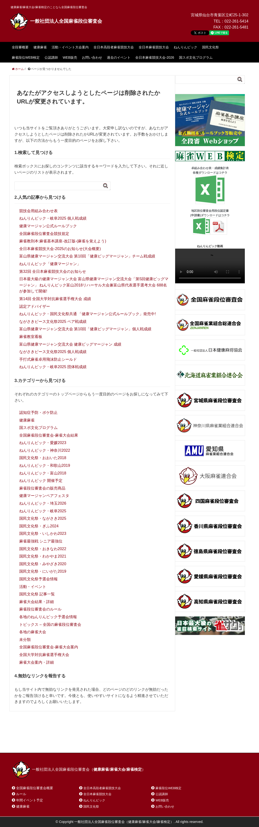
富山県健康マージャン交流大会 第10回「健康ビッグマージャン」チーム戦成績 (87, 256)
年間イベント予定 (29, 800)
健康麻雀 (40, 47)
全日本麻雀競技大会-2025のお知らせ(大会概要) (60, 249)
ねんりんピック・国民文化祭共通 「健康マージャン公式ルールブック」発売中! (87, 314)
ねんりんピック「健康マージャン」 (50, 264)
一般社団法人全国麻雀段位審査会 (55, 21)
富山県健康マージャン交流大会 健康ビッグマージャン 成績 (70, 344)
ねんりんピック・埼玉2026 (42, 503)
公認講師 (51, 57)
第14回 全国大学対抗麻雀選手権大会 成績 (55, 299)
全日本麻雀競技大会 (154, 47)
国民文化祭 (210, 47)
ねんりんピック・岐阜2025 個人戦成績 (52, 218)
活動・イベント (32, 587)
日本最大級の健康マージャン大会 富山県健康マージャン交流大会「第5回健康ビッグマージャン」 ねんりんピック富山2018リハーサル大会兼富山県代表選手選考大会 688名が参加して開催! (93, 285)
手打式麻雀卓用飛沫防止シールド (48, 359)
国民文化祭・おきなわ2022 (42, 549)
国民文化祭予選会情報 (38, 579)
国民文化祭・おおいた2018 (42, 458)
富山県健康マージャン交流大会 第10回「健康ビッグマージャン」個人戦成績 (85, 329)
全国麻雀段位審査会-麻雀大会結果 (48, 435)
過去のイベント (118, 57)
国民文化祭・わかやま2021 (42, 556)
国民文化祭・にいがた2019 (42, 571)
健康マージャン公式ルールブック (48, 226)
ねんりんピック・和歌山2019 (44, 465)
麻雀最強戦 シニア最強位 (40, 541)
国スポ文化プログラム (196, 57)
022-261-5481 (236, 27)
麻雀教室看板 (30, 337)
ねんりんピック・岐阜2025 (42, 511)
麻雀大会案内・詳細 (36, 662)
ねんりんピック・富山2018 (42, 473)
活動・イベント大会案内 (70, 47)
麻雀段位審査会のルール (40, 609)
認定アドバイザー (34, 306)
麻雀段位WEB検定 (26, 57)
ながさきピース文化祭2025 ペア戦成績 (52, 321)
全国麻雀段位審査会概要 (34, 788)
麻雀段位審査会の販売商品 (42, 488)
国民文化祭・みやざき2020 (42, 564)
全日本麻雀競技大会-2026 (154, 57)
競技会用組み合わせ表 (38, 211)
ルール (21, 794)
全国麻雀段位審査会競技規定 (44, 234)
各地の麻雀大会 (32, 632)
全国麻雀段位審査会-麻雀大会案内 (48, 647)
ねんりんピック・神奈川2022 (44, 450)
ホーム (23, 743)
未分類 (25, 640)
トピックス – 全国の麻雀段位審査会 (50, 624)
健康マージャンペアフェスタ (44, 496)
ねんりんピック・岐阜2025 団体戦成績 (52, 367)
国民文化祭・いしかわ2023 (42, 533)
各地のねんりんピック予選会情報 (48, 617)
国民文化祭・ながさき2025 (42, 518)
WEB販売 (70, 57)
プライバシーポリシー (119, 743)
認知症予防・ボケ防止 (38, 413)
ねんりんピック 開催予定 (40, 481)
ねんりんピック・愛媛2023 (42, 443)
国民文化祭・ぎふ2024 (39, 526)
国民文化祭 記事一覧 (37, 594)
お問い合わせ (92, 57)
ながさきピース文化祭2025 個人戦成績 (52, 352)
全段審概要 (20, 47)
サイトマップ (81, 743)
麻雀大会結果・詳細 (36, 602)
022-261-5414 (236, 21)
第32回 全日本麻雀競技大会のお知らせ (52, 271)
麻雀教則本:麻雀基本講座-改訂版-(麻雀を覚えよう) (62, 241)
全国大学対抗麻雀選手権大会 (44, 655)
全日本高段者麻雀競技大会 (113, 47)
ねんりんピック (185, 47)
